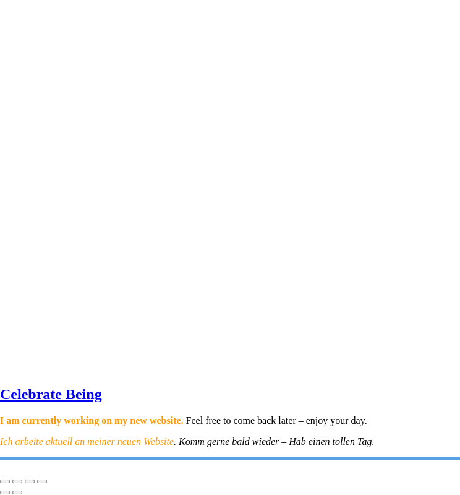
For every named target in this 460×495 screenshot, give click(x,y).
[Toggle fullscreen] (17, 481)
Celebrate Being (51, 394)
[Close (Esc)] (42, 481)
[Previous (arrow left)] (5, 492)
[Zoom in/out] (5, 481)
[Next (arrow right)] (17, 492)
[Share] (30, 481)
